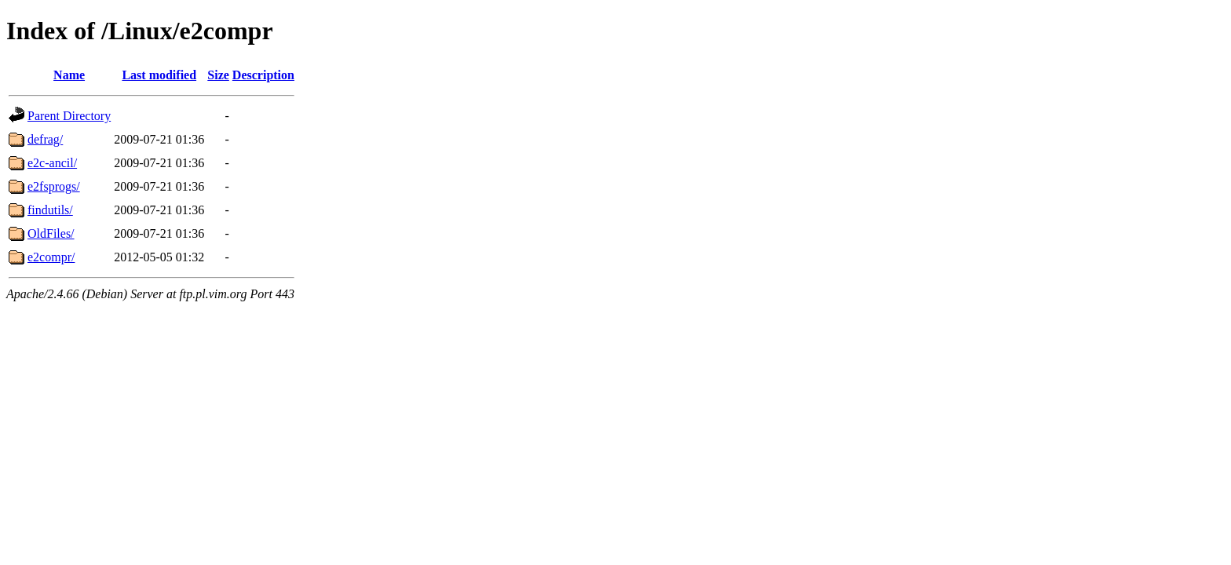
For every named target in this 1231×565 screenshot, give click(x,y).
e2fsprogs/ (53, 186)
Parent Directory (69, 115)
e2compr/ (51, 257)
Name (69, 75)
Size (218, 75)
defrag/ (45, 139)
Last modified (159, 75)
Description (263, 75)
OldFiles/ (51, 233)
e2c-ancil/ (52, 163)
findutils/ (50, 210)
